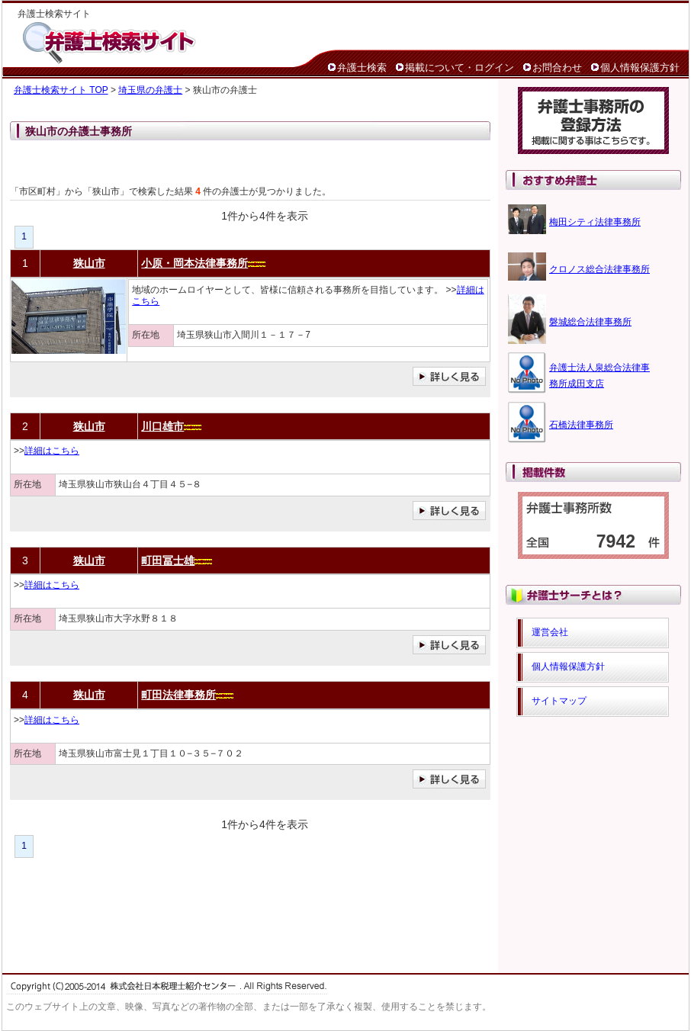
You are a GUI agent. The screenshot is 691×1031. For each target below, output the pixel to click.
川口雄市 (162, 426)
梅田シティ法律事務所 (595, 222)
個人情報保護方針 (640, 67)
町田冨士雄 (167, 560)
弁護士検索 (362, 67)
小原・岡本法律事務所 (194, 263)
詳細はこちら (51, 450)
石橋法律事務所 (581, 424)
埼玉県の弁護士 (150, 90)
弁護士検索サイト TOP (61, 90)
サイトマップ (559, 700)
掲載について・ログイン (459, 67)
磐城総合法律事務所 (590, 321)
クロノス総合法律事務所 (599, 269)
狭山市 (89, 263)
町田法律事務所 (178, 695)
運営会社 (550, 632)
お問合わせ (557, 67)
